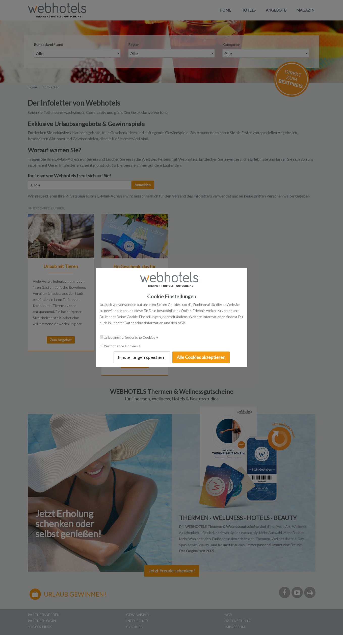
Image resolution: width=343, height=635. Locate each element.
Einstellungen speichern (142, 357)
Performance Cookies (121, 346)
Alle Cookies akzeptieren (201, 357)
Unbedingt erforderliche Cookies (130, 337)
